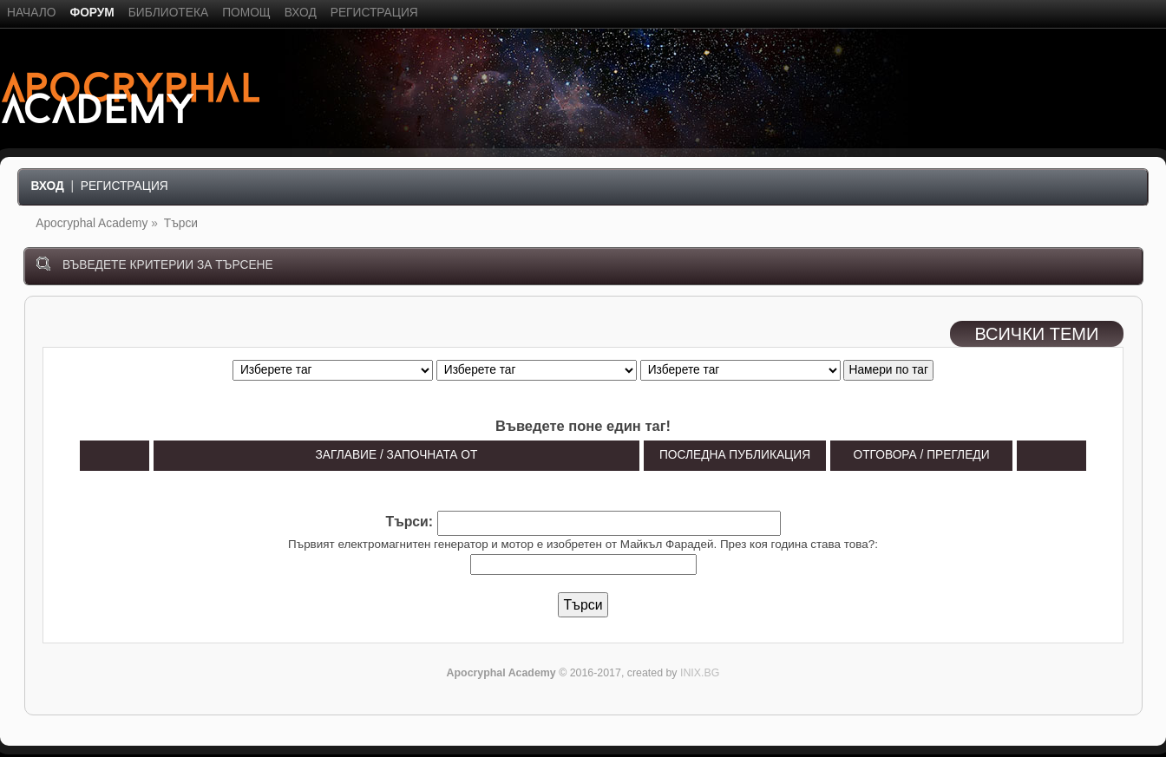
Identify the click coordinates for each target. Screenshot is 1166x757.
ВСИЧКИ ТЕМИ (1036, 333)
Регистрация (124, 186)
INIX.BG (699, 673)
